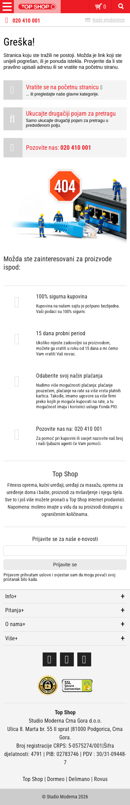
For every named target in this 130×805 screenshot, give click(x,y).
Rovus (100, 779)
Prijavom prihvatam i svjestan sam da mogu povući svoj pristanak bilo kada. (59, 577)
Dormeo (55, 779)
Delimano (79, 779)
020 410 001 (26, 21)
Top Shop (33, 779)
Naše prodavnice (109, 20)
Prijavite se (65, 564)
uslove (45, 574)
